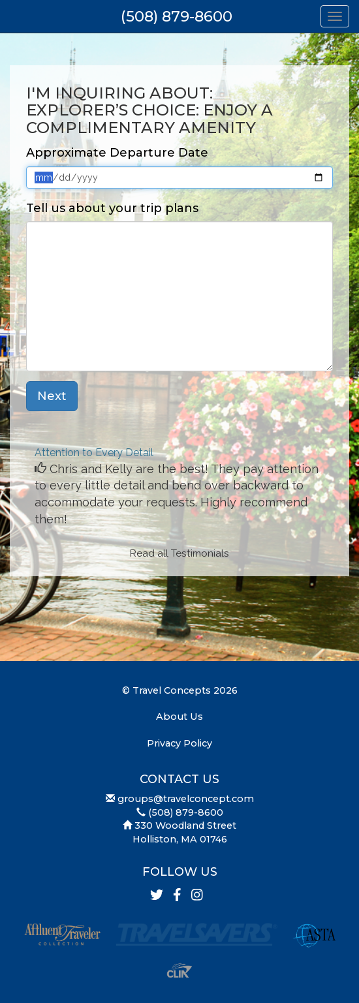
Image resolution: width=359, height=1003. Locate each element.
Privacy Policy (179, 743)
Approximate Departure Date (117, 153)
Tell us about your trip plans (112, 208)
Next (52, 396)
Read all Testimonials (179, 553)
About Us (179, 716)
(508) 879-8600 (176, 16)
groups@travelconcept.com (185, 799)
